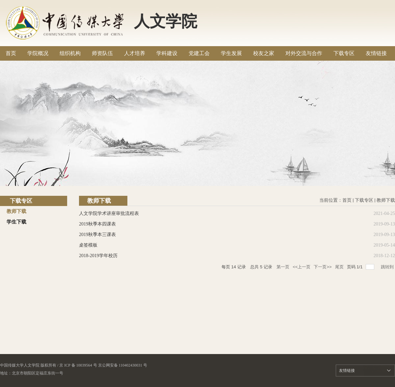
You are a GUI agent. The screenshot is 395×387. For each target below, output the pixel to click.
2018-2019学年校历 (98, 255)
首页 (347, 200)
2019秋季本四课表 (97, 224)
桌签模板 (88, 245)
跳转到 (388, 266)
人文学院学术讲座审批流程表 (109, 213)
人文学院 (165, 21)
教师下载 (386, 200)
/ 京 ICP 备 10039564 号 (77, 365)
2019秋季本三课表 (97, 234)
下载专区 (364, 200)
